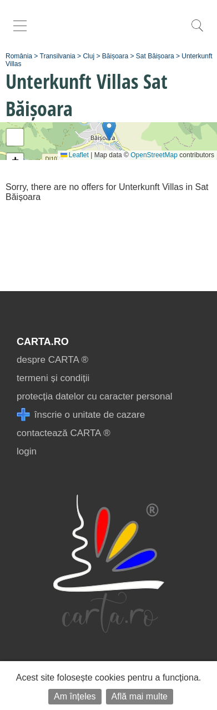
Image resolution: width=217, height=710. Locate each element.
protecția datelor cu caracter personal (95, 396)
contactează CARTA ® (63, 433)
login (27, 451)
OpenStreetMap (154, 155)
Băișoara (115, 56)
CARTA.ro (43, 341)
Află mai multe (140, 696)
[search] (197, 31)
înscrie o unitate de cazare (81, 414)
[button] (109, 129)
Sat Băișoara (155, 56)
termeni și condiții (53, 378)
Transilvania (57, 56)
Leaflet (74, 155)
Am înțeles (75, 696)
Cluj (88, 56)
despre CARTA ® (52, 359)
